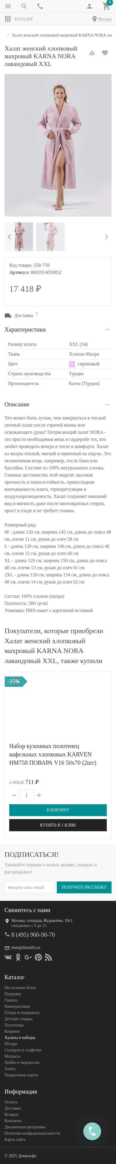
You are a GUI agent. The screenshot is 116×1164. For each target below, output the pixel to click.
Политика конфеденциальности (32, 1133)
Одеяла (10, 1000)
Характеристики (25, 329)
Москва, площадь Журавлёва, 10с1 (42, 920)
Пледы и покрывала (22, 1012)
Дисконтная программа (25, 1127)
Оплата (10, 1102)
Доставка (12, 1108)
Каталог (19, 19)
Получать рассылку (84, 887)
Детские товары (18, 1019)
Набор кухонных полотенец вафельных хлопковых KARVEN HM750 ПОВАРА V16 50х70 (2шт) (52, 754)
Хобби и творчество (22, 1062)
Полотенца (13, 1025)
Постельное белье (20, 987)
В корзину (57, 810)
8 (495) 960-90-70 (33, 934)
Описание (16, 404)
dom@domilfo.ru (25, 947)
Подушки (12, 994)
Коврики (12, 1031)
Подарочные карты (21, 1075)
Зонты (9, 1069)
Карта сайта (15, 1139)
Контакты (13, 1121)
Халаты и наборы (19, 1037)
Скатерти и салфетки (22, 1050)
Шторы (10, 1044)
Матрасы (12, 1056)
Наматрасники (17, 1006)
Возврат (11, 1114)
